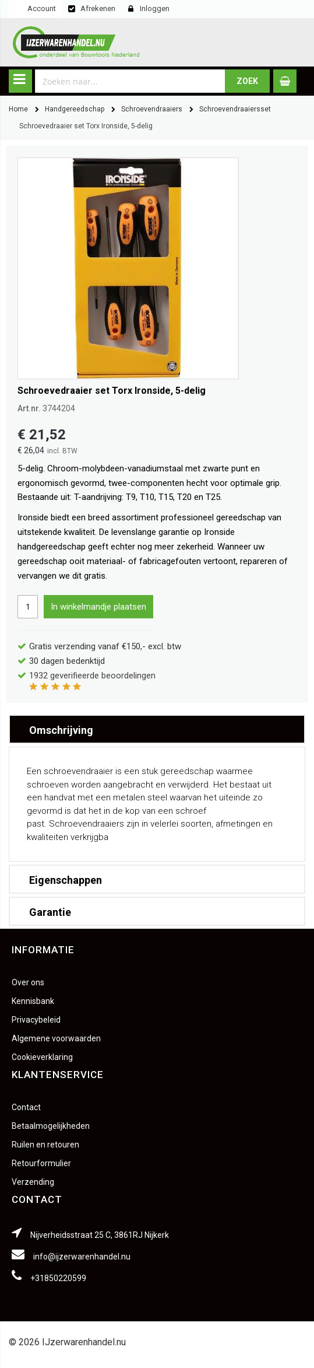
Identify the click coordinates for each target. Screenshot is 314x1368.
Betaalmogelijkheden (51, 1126)
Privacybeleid (36, 1019)
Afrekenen (97, 8)
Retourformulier (41, 1163)
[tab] (157, 729)
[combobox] (130, 81)
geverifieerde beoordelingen (92, 675)
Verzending (33, 1182)
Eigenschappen (65, 880)
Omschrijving (61, 730)
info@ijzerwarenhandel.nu (81, 1256)
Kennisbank (33, 1001)
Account (41, 8)
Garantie (50, 912)
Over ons (28, 982)
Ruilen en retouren (45, 1144)
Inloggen (155, 8)
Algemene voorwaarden (56, 1038)
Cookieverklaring (42, 1057)
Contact (26, 1107)
